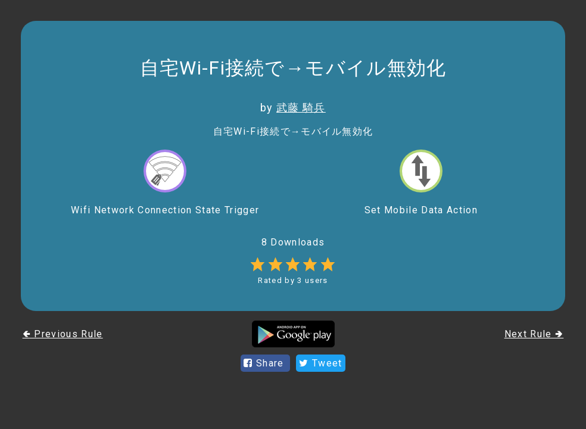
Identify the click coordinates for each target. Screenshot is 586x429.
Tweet (320, 363)
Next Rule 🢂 (534, 334)
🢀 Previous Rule (63, 334)
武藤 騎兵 (301, 107)
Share (265, 363)
